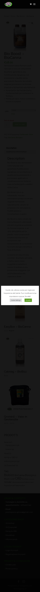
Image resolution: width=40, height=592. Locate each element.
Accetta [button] (28, 300)
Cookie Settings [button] (16, 300)
